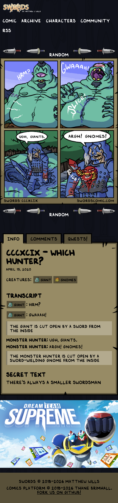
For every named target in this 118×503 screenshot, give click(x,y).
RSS (6, 30)
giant (19, 304)
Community (95, 20)
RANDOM (59, 54)
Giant (46, 280)
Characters (61, 20)
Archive (31, 20)
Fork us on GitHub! (59, 492)
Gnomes (68, 280)
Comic (9, 20)
